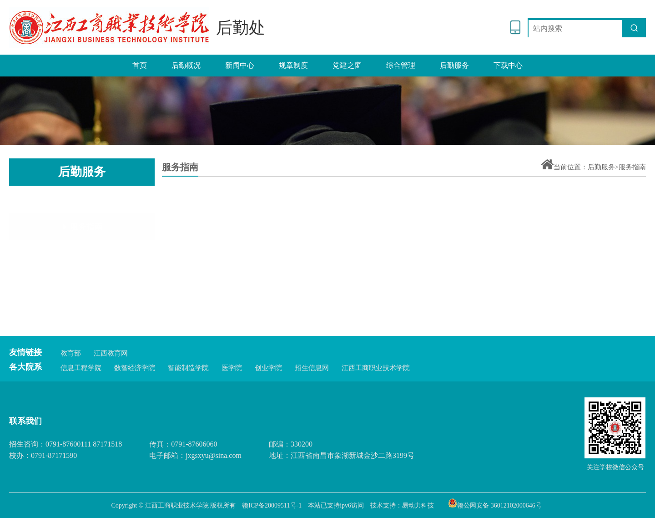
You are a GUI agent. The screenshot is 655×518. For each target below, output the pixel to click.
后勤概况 (186, 65)
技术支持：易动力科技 (402, 505)
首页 (139, 65)
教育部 (70, 353)
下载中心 (508, 65)
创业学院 (268, 367)
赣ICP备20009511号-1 (272, 505)
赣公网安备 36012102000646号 (495, 503)
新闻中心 (239, 65)
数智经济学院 (134, 367)
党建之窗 (347, 65)
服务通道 (82, 230)
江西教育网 (111, 353)
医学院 (232, 367)
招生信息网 (312, 367)
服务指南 (82, 201)
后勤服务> (603, 167)
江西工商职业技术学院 (376, 367)
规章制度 (293, 65)
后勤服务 (454, 65)
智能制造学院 (188, 367)
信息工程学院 (80, 367)
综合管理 (400, 65)
